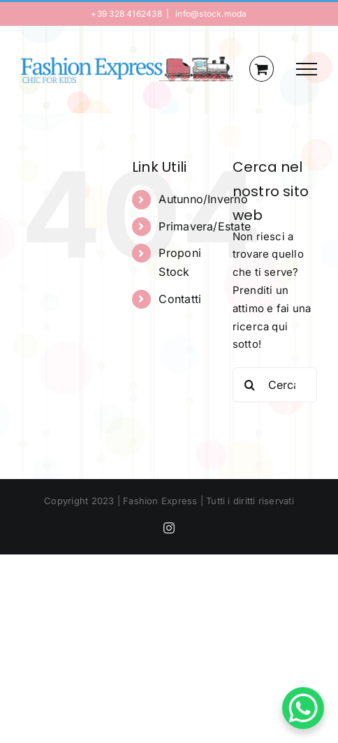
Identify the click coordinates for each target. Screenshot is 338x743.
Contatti (180, 299)
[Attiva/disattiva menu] (306, 69)
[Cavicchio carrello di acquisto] (261, 68)
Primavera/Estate (205, 226)
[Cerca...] (275, 384)
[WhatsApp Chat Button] (303, 708)
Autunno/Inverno (203, 199)
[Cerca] (250, 384)
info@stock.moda (210, 13)
